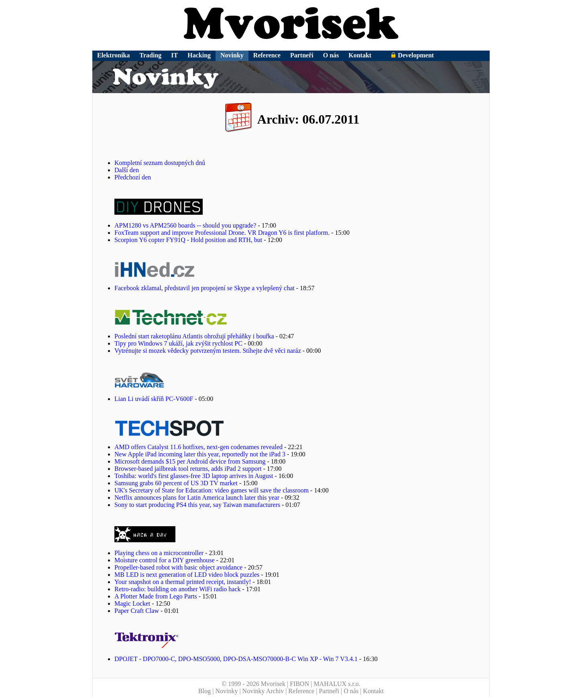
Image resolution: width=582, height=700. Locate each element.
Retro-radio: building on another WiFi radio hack (177, 589)
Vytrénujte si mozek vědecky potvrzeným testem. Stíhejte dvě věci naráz (207, 350)
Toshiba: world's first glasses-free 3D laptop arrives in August (193, 475)
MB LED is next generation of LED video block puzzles (186, 574)
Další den (126, 170)
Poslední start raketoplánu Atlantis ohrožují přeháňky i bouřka (194, 336)
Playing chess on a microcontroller (158, 552)
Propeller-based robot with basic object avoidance (178, 567)
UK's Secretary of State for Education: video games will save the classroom (211, 490)
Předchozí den (132, 177)
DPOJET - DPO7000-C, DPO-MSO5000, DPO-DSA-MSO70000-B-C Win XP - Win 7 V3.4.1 (236, 658)
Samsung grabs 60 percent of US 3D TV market (176, 483)
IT (174, 55)
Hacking (199, 55)
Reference (267, 55)
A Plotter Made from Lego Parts (155, 596)
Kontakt (359, 55)
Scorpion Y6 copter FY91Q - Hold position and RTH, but (188, 239)
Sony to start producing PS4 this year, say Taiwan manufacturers (197, 504)
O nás (331, 55)
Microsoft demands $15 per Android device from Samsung (189, 461)
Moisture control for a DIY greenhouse (164, 560)
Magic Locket (132, 603)
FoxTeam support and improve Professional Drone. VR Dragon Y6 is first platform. (222, 232)
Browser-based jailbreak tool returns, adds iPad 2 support (188, 468)
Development (412, 55)
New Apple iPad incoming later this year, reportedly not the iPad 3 (199, 454)
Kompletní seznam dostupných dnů (159, 162)
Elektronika (113, 55)
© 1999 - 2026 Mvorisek (253, 683)
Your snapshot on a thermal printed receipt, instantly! (182, 581)
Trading (151, 55)
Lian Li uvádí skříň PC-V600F (153, 398)
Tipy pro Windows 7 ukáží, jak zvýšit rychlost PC (178, 343)
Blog (204, 691)
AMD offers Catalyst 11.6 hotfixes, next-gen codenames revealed (198, 447)
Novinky (232, 55)
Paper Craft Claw (136, 610)
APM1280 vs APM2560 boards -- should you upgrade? (185, 225)
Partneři (301, 55)
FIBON (299, 683)
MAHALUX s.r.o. (336, 683)
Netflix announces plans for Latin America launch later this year (196, 497)
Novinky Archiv (263, 691)
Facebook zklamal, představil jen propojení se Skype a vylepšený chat (204, 288)
